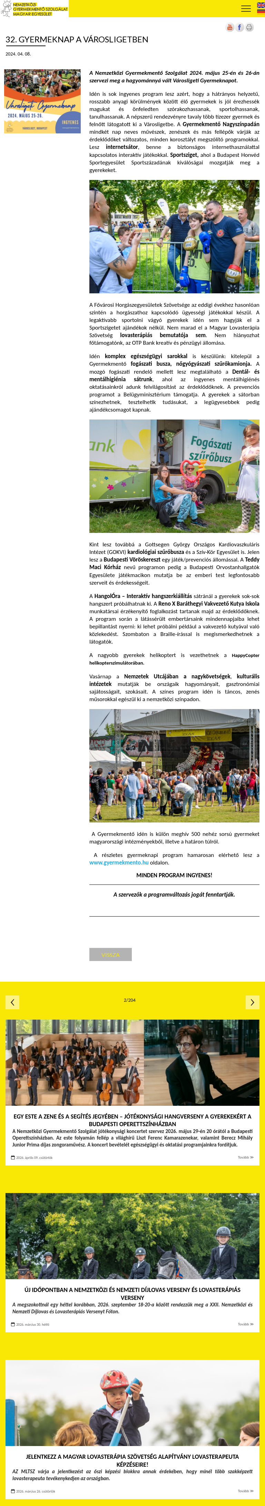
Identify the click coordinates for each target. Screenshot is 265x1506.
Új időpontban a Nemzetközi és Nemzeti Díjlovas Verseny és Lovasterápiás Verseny (132, 1294)
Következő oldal (252, 1002)
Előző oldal (12, 1002)
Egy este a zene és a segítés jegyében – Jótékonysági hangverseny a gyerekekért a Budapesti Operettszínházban (133, 1120)
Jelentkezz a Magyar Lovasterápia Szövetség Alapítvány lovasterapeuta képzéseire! (132, 1460)
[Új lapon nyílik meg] (239, 30)
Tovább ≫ (246, 1157)
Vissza (110, 954)
